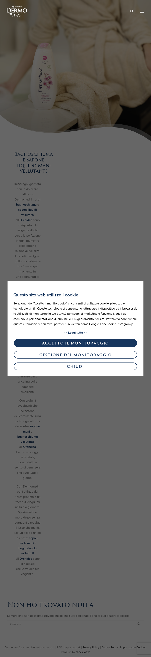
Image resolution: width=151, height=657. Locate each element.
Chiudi (75, 367)
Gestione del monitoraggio (75, 355)
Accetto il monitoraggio (75, 343)
